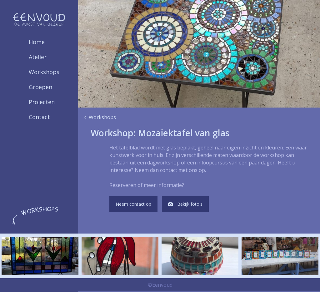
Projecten (42, 102)
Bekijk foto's (192, 204)
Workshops (44, 72)
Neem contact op (136, 204)
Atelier (38, 57)
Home (37, 42)
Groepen (40, 87)
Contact (39, 117)
